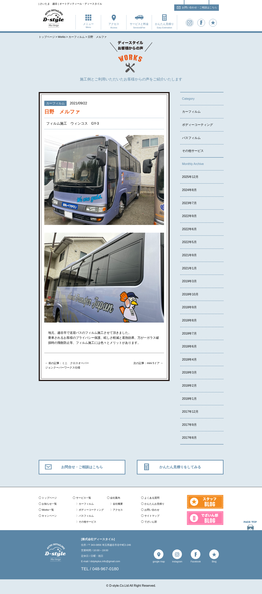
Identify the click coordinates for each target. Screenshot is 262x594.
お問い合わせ (151, 509)
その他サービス (193, 150)
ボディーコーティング (197, 124)
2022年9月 (189, 216)
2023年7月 (189, 203)
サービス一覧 (83, 497)
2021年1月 (189, 268)
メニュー (88, 25)
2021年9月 (189, 255)
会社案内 (115, 497)
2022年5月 (189, 242)
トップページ (49, 497)
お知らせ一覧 (49, 503)
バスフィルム (191, 137)
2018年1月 (189, 398)
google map (159, 561)
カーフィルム (191, 111)
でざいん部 (150, 521)
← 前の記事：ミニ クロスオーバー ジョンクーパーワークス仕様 (67, 365)
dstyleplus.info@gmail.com (105, 561)
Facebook (196, 561)
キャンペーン (49, 515)
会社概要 (118, 503)
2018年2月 (189, 385)
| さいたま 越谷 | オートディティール (70, 3)
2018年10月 (190, 294)
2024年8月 (189, 190)
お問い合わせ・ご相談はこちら (199, 7)
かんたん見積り (164, 26)
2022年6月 (189, 229)
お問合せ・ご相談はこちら (82, 467)
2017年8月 (189, 437)
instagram (177, 561)
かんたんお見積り (154, 503)
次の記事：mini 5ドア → (148, 363)
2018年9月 (189, 307)
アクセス (113, 26)
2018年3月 (189, 372)
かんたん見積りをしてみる (180, 467)
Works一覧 (48, 509)
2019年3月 (189, 281)
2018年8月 (189, 320)
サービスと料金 (139, 26)
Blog (214, 561)
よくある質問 (151, 497)
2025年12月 (190, 176)
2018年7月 (189, 333)
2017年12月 (190, 411)
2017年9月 (189, 424)
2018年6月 (189, 346)
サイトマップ (151, 515)
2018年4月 (189, 359)
